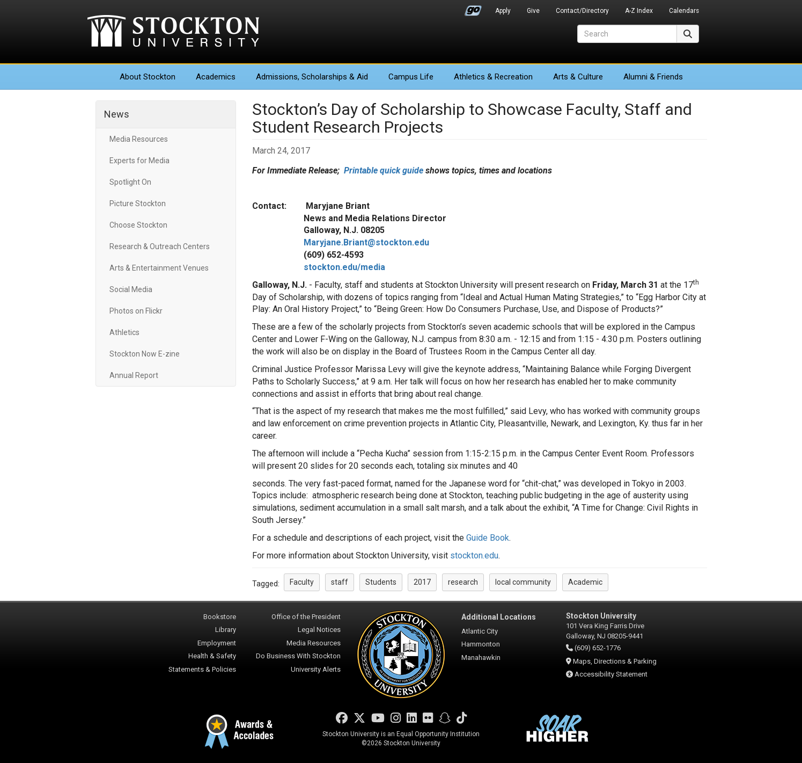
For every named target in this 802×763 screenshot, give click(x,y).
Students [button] (380, 582)
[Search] (627, 34)
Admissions (312, 77)
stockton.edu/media (344, 267)
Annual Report (133, 375)
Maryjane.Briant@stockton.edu (366, 242)
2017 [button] (422, 582)
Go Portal (473, 8)
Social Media (130, 289)
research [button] (463, 582)
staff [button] (339, 582)
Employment (216, 643)
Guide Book (487, 538)
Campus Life (410, 77)
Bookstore (219, 617)
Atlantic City (479, 631)
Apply (503, 10)
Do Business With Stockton (298, 656)
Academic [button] (585, 582)
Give (533, 10)
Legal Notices (319, 630)
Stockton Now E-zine (144, 354)
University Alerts (316, 669)
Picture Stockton (137, 203)
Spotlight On (130, 182)
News (116, 114)
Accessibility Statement (611, 674)
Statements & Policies (202, 669)
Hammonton (480, 644)
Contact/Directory (582, 10)
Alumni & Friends (653, 77)
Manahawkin (481, 657)
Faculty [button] (302, 582)
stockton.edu (474, 555)
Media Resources (138, 139)
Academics (216, 77)
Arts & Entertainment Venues (159, 268)
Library (225, 630)
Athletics (493, 77)
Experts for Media (139, 160)
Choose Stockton (138, 225)
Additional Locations (498, 617)
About (147, 77)
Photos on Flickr (136, 311)
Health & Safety (212, 656)
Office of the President (306, 617)
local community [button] (523, 582)
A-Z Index (639, 10)
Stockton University (173, 32)
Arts (578, 77)
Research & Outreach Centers (159, 246)
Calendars (684, 10)
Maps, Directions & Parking (615, 661)
